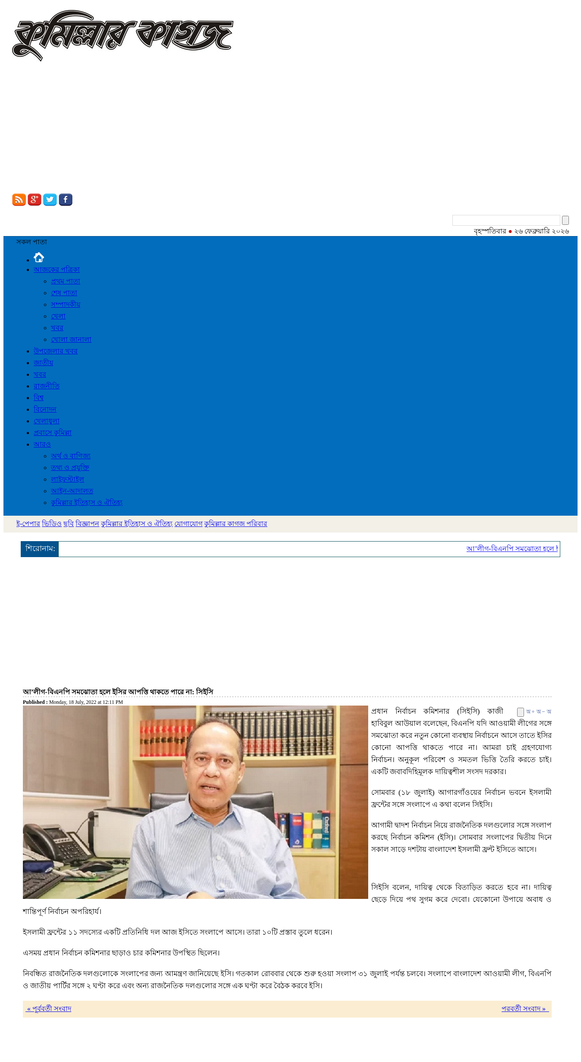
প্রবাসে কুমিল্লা (53, 432)
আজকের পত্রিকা (57, 269)
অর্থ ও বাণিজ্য (71, 456)
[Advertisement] (290, 128)
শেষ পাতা (64, 292)
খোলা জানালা (71, 339)
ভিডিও (52, 523)
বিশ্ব (39, 397)
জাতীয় (43, 362)
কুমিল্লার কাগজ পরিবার (235, 523)
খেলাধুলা (47, 421)
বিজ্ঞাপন (87, 523)
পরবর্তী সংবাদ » (525, 1008)
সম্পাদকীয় (65, 304)
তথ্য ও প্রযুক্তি (70, 467)
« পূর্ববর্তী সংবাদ (48, 1008)
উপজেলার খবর (56, 351)
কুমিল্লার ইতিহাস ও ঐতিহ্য (87, 502)
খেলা (58, 316)
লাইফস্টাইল (67, 479)
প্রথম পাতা (65, 281)
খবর (57, 327)
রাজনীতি (47, 386)
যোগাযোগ (188, 523)
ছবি (68, 523)
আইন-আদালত (72, 491)
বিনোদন (45, 409)
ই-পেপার (28, 523)
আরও (42, 444)
